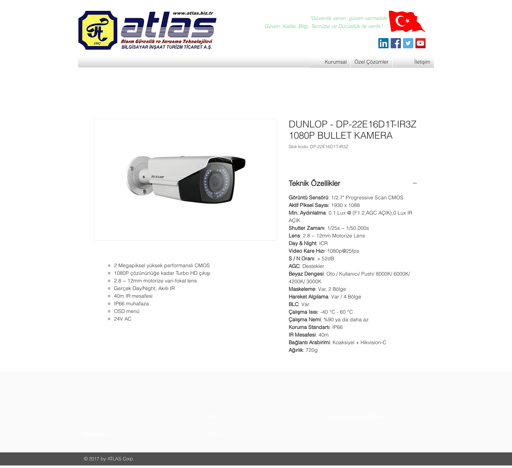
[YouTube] (420, 43)
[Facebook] (396, 43)
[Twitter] (408, 43)
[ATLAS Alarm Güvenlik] (383, 43)
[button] (111, 434)
